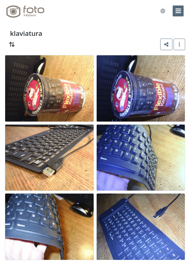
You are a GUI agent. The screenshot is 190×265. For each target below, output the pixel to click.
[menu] (178, 10)
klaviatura (26, 33)
